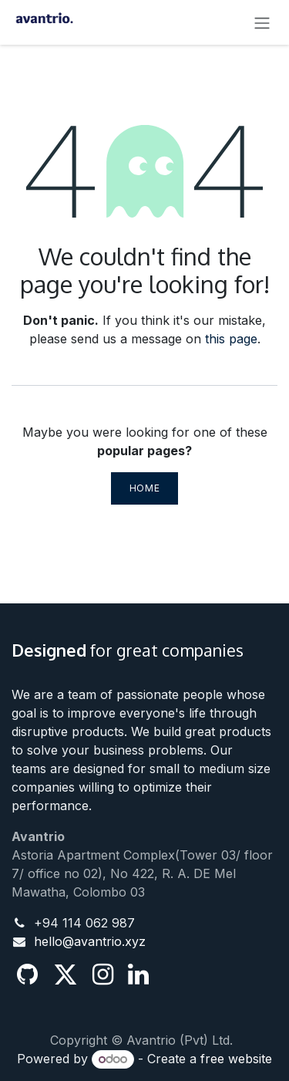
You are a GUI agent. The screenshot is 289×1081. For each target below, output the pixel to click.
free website (236, 1058)
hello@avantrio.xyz (90, 941)
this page (231, 338)
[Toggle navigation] (262, 22)
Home (144, 488)
